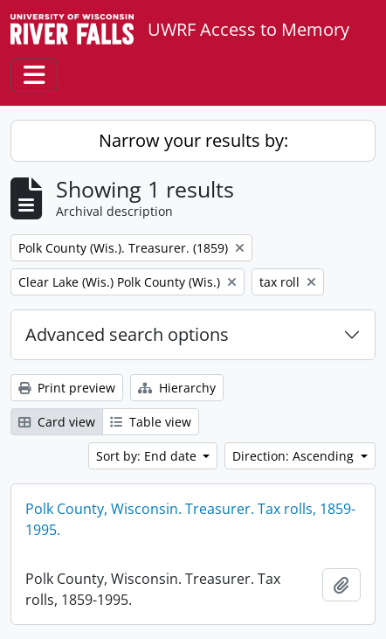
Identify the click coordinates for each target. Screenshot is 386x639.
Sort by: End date (148, 456)
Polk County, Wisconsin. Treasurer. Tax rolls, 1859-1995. (190, 519)
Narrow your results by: (193, 140)
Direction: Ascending (294, 456)
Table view (150, 421)
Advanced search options (127, 334)
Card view (56, 421)
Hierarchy (177, 387)
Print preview (66, 387)
